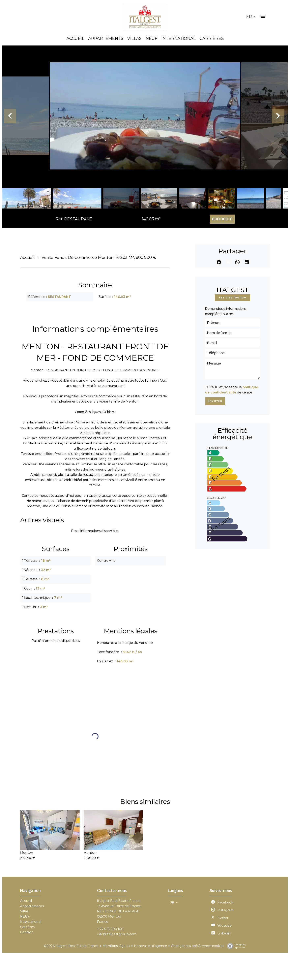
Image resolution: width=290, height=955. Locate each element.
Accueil (27, 257)
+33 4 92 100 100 (232, 297)
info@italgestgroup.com (116, 934)
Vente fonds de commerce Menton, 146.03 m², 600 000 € (98, 257)
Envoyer (215, 401)
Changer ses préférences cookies (197, 946)
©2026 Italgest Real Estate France (71, 946)
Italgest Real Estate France (118, 901)
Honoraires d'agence (150, 946)
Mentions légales (116, 946)
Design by (235, 946)
